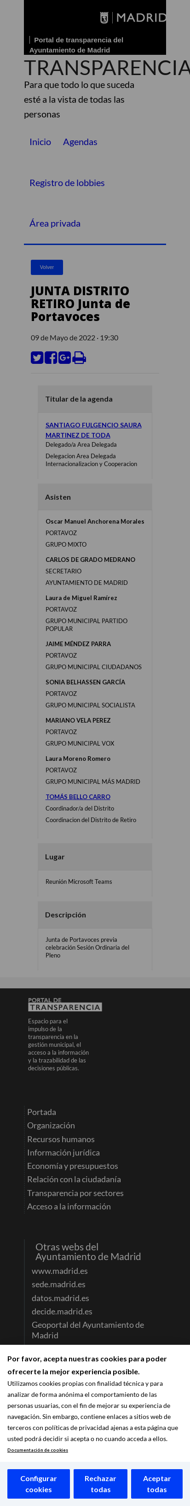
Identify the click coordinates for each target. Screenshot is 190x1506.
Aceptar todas (157, 1484)
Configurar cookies (38, 1484)
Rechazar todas (100, 1484)
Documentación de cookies (37, 1450)
